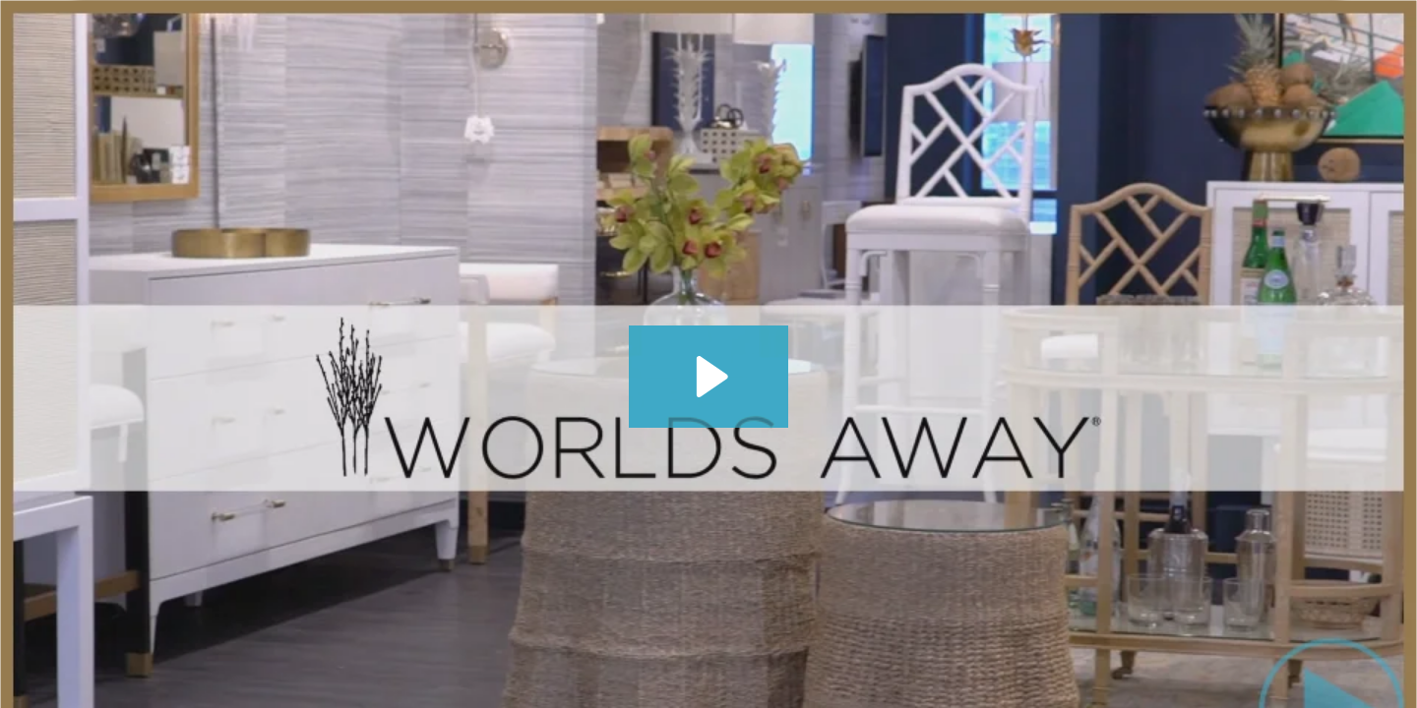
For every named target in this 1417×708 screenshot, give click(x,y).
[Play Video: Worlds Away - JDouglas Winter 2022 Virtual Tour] (709, 376)
